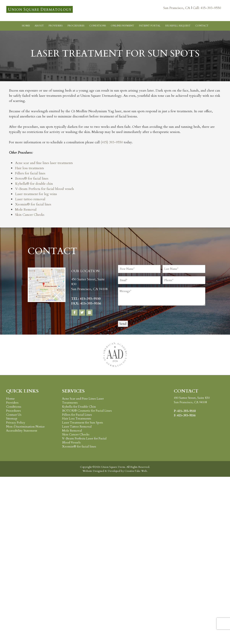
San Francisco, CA (177, 8)
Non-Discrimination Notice (25, 426)
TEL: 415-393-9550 (85, 298)
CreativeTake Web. (136, 471)
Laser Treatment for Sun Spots (82, 422)
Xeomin (21, 204)
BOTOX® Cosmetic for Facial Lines (87, 411)
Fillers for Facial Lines (77, 415)
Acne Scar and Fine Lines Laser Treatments (83, 400)
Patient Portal (149, 25)
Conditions (97, 25)
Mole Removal (25, 209)
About (39, 25)
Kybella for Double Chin (79, 407)
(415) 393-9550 (112, 142)
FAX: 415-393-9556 (86, 303)
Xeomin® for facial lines (79, 446)
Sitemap (11, 418)
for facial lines (40, 204)
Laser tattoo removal (30, 199)
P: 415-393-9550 (185, 411)
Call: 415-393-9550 (207, 8)
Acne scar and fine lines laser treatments (44, 163)
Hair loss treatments (29, 168)
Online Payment (122, 25)
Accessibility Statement (21, 430)
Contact (201, 25)
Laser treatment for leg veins (36, 194)
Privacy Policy (15, 422)
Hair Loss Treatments (76, 418)
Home (26, 25)
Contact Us (13, 415)
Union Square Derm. (113, 467)
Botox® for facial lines (31, 178)
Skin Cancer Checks (29, 214)
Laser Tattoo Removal (77, 426)
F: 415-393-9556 (184, 415)
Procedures (75, 25)
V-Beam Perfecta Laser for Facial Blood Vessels (84, 440)
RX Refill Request (177, 25)
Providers (56, 25)
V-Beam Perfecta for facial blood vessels (44, 188)
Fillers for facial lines (30, 173)
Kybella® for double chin (34, 183)
